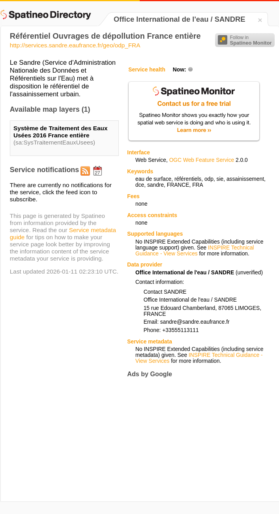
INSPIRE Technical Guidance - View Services (194, 251)
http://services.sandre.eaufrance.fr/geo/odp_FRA (75, 45)
